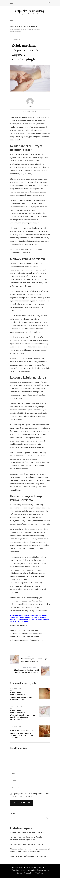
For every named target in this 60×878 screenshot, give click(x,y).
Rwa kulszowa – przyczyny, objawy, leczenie (26, 844)
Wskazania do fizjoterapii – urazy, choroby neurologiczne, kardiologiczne (23, 717)
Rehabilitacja (15, 692)
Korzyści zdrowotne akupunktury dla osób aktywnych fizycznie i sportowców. (26, 838)
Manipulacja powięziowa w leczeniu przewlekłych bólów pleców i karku (21, 735)
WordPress (39, 873)
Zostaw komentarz (30, 111)
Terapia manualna (32, 40)
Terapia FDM (15, 730)
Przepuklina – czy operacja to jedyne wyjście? (27, 832)
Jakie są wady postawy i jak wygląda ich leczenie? (21, 698)
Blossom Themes (23, 873)
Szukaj (12, 813)
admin (30, 103)
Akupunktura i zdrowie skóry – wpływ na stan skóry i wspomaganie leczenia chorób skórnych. (30, 850)
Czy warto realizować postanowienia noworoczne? (29, 856)
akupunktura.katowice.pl (30, 11)
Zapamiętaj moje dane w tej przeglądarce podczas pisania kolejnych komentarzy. (31, 795)
